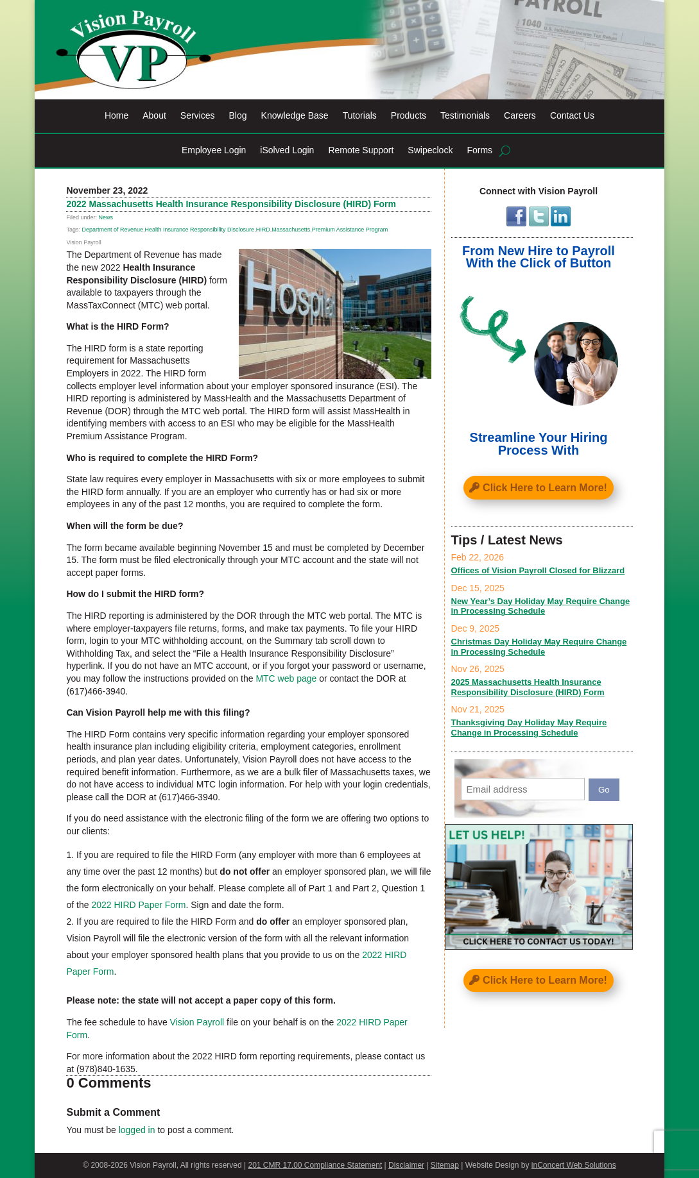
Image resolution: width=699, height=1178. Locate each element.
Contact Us (572, 116)
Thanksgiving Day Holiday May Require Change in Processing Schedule (529, 727)
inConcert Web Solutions (573, 1165)
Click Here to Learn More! (545, 487)
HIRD (263, 229)
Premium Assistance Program (350, 229)
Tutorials (360, 116)
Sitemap (445, 1165)
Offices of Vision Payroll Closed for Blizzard (538, 570)
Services (197, 116)
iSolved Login (287, 150)
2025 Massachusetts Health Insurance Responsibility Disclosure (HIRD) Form (528, 687)
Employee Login (214, 150)
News (105, 217)
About (154, 116)
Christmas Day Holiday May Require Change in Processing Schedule (539, 647)
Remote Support (360, 150)
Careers (520, 116)
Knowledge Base (295, 116)
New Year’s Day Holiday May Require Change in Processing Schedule (540, 606)
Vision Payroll (197, 1022)
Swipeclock (430, 150)
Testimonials (465, 116)
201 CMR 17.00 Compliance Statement (315, 1165)
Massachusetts (291, 229)
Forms (479, 150)
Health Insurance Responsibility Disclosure (200, 229)
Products (408, 116)
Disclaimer (406, 1165)
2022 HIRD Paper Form (138, 905)
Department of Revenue (112, 229)
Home (116, 116)
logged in (137, 1130)
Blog (238, 116)
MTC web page (285, 678)
